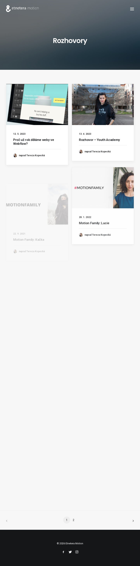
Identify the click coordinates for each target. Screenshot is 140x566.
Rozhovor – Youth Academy (99, 140)
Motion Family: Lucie (94, 234)
